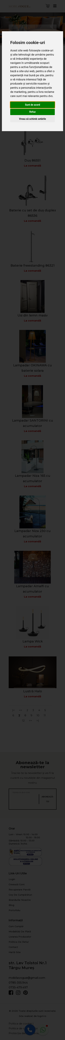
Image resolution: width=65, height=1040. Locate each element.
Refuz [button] (32, 111)
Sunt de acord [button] (32, 104)
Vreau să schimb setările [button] (32, 119)
